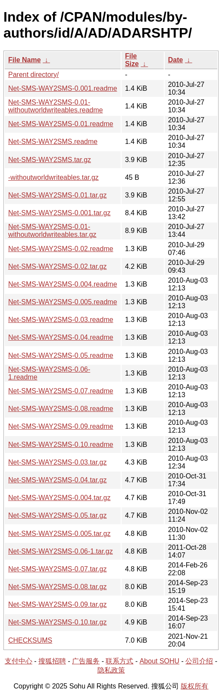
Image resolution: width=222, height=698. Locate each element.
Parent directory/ (33, 74)
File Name (24, 60)
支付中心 (18, 661)
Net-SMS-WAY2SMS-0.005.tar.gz (59, 533)
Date (175, 60)
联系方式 (119, 661)
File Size (132, 59)
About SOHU (159, 661)
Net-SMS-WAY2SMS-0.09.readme (60, 426)
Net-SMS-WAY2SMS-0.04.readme (60, 337)
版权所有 (194, 686)
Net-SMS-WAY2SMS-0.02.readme (60, 248)
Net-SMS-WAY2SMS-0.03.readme (60, 319)
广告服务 (86, 661)
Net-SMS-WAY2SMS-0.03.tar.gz (57, 462)
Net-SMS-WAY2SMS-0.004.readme (62, 284)
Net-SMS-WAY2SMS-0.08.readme (60, 408)
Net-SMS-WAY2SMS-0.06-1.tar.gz (60, 551)
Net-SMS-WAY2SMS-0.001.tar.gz (59, 213)
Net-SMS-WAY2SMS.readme (52, 141)
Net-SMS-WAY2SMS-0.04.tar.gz (57, 480)
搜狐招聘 (52, 661)
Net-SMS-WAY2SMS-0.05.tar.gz (57, 515)
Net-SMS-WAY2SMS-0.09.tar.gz (57, 604)
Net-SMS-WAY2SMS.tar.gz (49, 159)
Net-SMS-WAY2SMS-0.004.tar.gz (59, 497)
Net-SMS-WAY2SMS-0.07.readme (60, 391)
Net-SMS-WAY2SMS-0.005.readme (62, 302)
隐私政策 (111, 670)
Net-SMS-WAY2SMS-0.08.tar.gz (57, 586)
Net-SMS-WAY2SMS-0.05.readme (60, 355)
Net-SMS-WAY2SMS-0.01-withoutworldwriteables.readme (55, 106)
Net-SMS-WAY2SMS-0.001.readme (62, 88)
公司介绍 (199, 661)
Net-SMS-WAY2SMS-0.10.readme (60, 444)
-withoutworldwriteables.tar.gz (53, 177)
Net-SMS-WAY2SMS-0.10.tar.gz (57, 622)
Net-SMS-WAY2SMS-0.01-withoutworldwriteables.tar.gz (52, 230)
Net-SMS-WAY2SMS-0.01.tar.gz (57, 195)
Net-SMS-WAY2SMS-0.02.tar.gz (57, 266)
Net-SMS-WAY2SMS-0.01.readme (60, 123)
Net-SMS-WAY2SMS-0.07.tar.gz (57, 569)
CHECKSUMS (30, 640)
